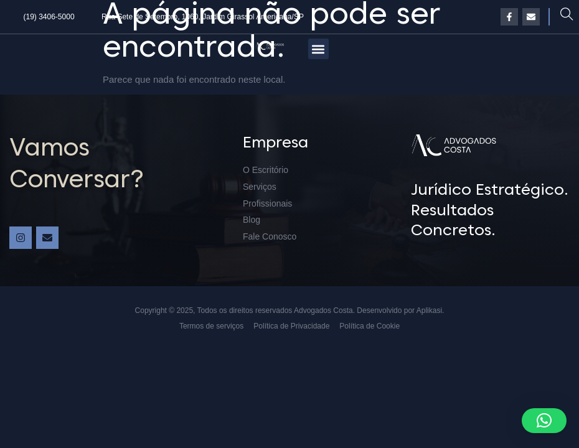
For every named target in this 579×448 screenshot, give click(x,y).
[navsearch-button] (566, 16)
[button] (318, 49)
